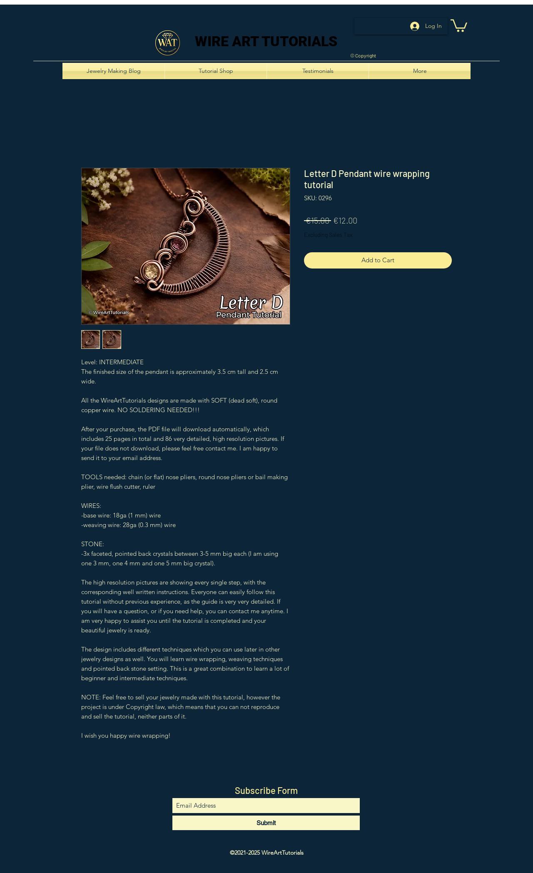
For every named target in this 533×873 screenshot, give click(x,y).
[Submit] (266, 823)
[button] (459, 25)
